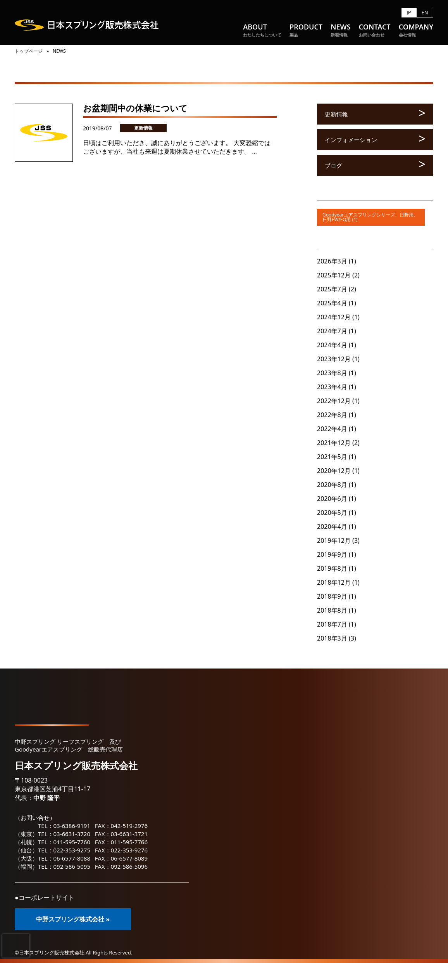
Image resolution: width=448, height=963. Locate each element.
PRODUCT (305, 30)
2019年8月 (332, 568)
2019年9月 (332, 554)
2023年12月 (334, 359)
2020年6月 (332, 498)
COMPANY (416, 30)
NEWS (340, 30)
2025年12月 (334, 275)
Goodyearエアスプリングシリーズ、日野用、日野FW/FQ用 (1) (370, 217)
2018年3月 (332, 638)
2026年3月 (332, 261)
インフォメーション (351, 140)
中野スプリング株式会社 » (73, 919)
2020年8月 (332, 484)
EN (424, 12)
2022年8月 (332, 414)
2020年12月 (334, 470)
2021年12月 (334, 442)
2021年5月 (332, 456)
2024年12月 (334, 317)
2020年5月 (332, 512)
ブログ (333, 165)
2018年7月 (332, 624)
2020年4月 (332, 526)
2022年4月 (332, 428)
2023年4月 (332, 387)
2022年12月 (334, 401)
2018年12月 (334, 582)
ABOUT (262, 30)
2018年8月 (332, 610)
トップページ (29, 51)
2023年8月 (332, 373)
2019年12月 (334, 540)
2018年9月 (332, 596)
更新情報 (143, 128)
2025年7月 (332, 289)
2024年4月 (332, 345)
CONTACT (375, 30)
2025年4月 (332, 303)
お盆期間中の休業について (135, 108)
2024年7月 (332, 331)
